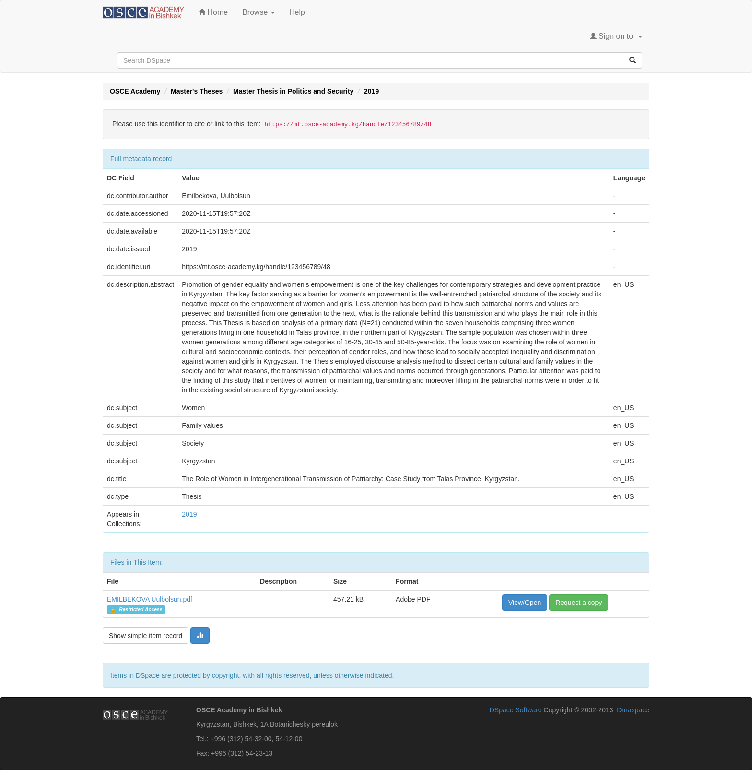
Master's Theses (197, 91)
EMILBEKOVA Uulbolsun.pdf (149, 599)
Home (213, 12)
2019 (371, 91)
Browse (258, 12)
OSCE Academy (135, 91)
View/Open (524, 602)
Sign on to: (616, 36)
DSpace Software (516, 710)
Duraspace (633, 710)
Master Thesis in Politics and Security (293, 91)
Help (297, 12)
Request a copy (578, 602)
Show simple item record (145, 635)
